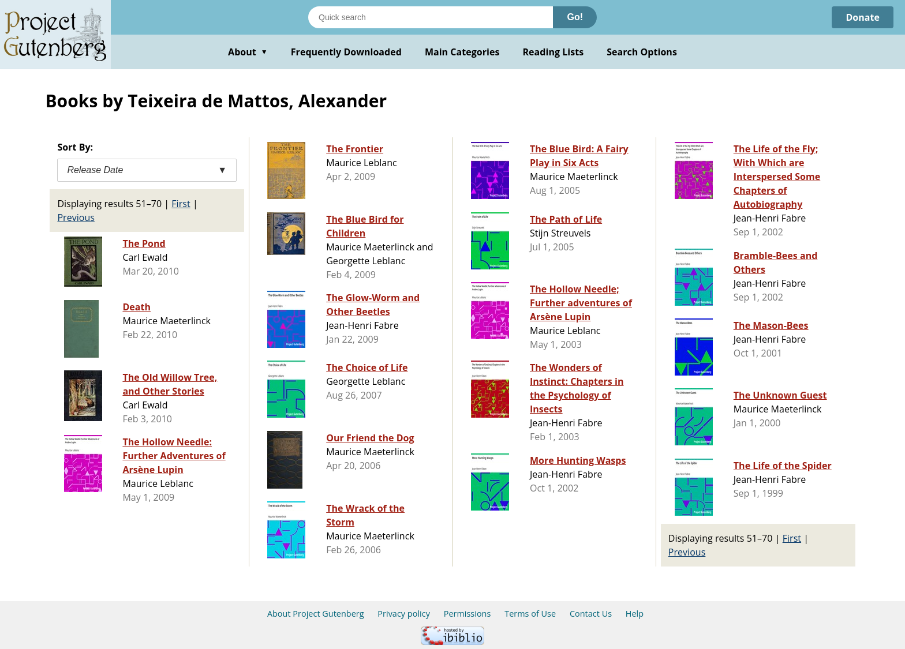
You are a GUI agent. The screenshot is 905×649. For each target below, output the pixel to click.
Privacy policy (403, 613)
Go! (575, 17)
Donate (863, 17)
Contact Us (591, 613)
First (180, 203)
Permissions (467, 613)
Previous (76, 217)
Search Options (642, 52)
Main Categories (462, 52)
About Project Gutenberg (315, 613)
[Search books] (430, 17)
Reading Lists (553, 52)
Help (635, 613)
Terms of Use (530, 613)
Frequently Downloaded (346, 52)
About (248, 52)
